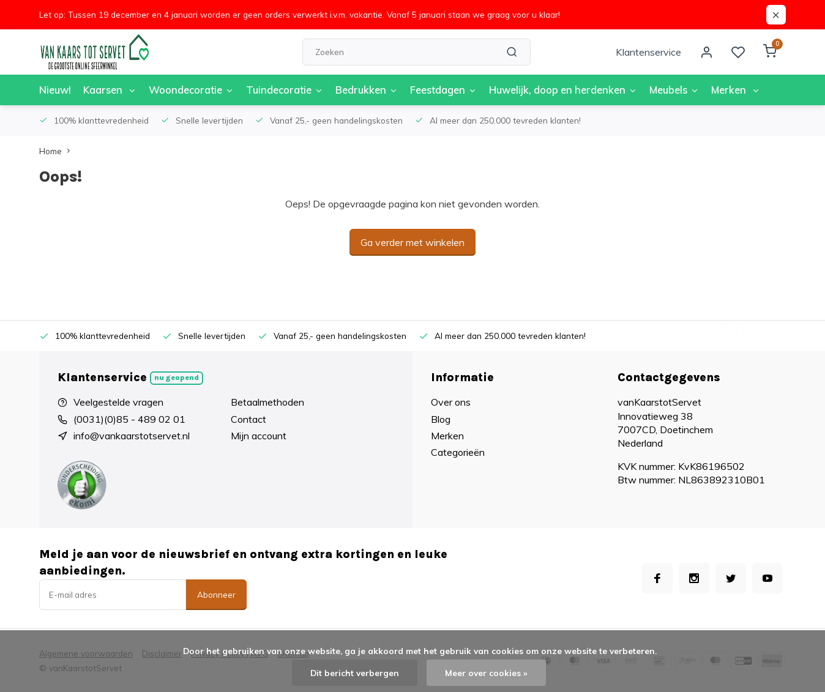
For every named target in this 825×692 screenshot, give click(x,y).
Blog (440, 419)
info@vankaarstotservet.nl (131, 436)
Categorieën (458, 452)
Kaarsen (109, 90)
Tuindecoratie (281, 90)
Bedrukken (360, 90)
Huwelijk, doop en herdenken (553, 90)
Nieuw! (55, 90)
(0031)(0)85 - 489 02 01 (129, 419)
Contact (248, 419)
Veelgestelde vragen (118, 402)
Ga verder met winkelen (412, 242)
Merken (722, 90)
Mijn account (258, 436)
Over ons (451, 402)
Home (57, 151)
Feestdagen (436, 90)
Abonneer (216, 595)
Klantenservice (648, 52)
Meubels (662, 90)
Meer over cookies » (486, 673)
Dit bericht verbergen (354, 673)
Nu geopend (176, 377)
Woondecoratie (189, 90)
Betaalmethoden (267, 402)
